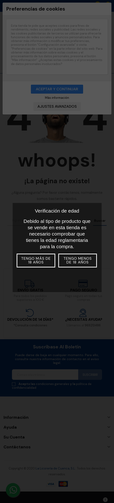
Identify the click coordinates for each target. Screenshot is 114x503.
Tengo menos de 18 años (77, 260)
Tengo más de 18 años (36, 260)
